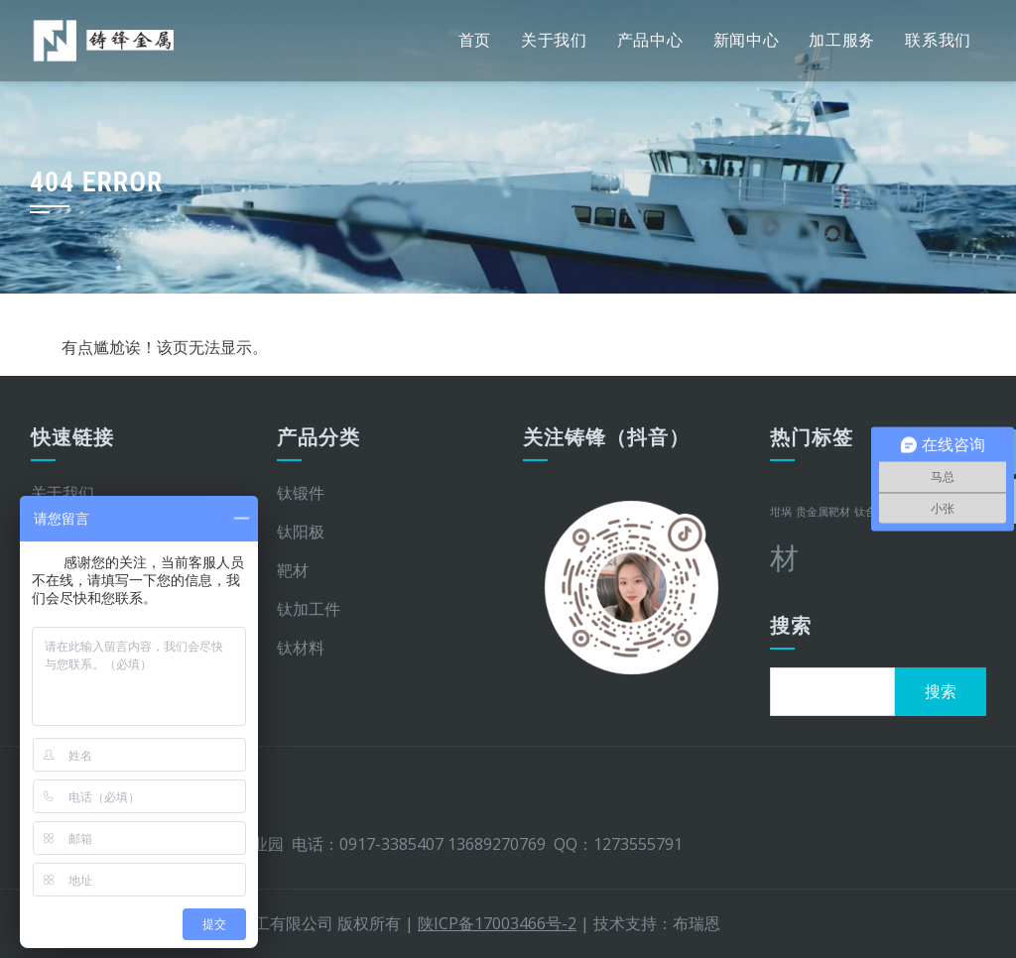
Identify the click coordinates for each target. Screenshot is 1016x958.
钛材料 (300, 648)
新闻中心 (746, 40)
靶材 (293, 570)
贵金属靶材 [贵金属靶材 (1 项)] (823, 512)
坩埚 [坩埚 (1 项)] (781, 512)
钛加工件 (308, 609)
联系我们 (938, 40)
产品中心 (650, 40)
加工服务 (842, 40)
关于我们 (554, 40)
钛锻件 (300, 493)
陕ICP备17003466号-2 (497, 923)
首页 (474, 40)
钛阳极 (300, 531)
